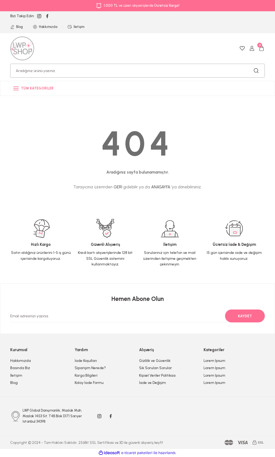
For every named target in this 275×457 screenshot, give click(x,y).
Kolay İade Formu (89, 382)
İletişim (16, 375)
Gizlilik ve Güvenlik (155, 360)
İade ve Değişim (152, 382)
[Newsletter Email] (134, 316)
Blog (14, 382)
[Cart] (261, 48)
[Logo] (22, 48)
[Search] (137, 71)
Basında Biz (20, 368)
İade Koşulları (86, 360)
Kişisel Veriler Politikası (157, 375)
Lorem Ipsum (214, 360)
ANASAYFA (160, 187)
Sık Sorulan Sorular (155, 368)
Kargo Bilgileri (86, 375)
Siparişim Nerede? (90, 368)
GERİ (118, 187)
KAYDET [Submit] (245, 316)
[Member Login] (252, 48)
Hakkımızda (20, 360)
